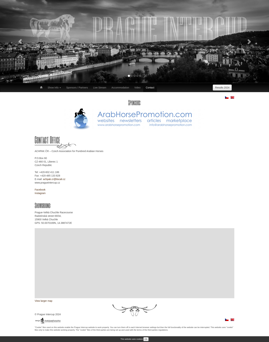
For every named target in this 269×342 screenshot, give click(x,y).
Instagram (40, 193)
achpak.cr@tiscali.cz (54, 179)
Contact (150, 87)
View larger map (43, 300)
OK (145, 339)
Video (137, 87)
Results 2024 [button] (222, 87)
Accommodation (120, 87)
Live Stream (99, 87)
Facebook (40, 189)
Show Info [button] (54, 87)
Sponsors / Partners (77, 87)
